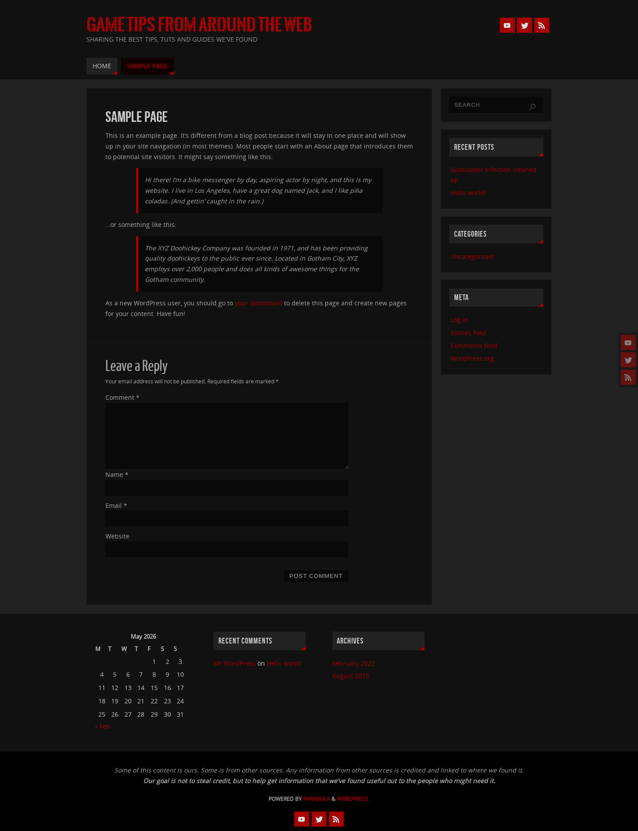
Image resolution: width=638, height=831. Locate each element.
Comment (122, 397)
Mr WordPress (235, 663)
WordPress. (353, 799)
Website (117, 536)
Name (116, 474)
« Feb (102, 726)
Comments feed (474, 345)
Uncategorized (472, 256)
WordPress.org (472, 358)
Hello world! (468, 192)
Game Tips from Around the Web (199, 25)
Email (116, 505)
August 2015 (350, 675)
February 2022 (353, 663)
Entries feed (468, 332)
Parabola (316, 799)
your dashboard (258, 303)
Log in (459, 320)
